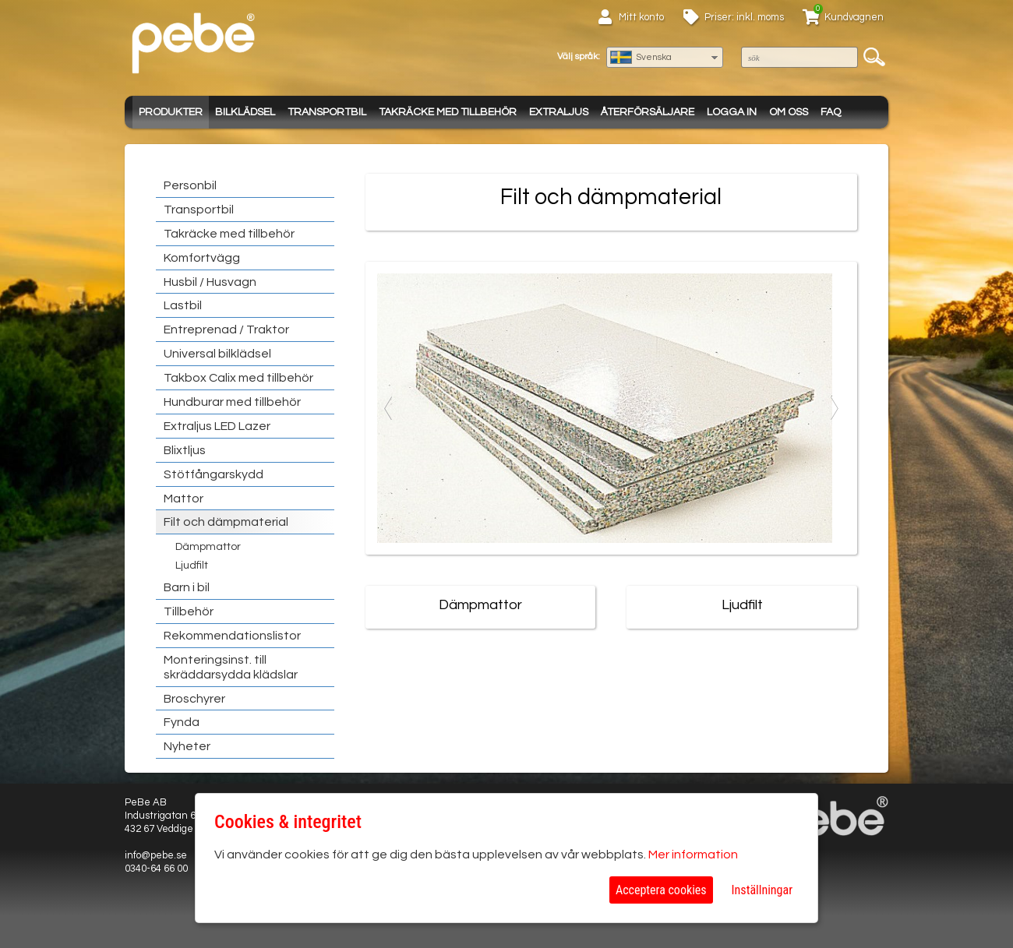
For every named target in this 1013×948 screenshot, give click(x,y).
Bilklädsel (245, 112)
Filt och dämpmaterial (226, 522)
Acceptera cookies (661, 890)
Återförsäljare (647, 112)
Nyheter (187, 746)
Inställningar (762, 890)
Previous (389, 408)
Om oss (788, 112)
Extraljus (558, 112)
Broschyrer (194, 698)
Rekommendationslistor (232, 635)
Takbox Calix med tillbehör (238, 378)
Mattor (183, 498)
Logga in (732, 112)
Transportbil (327, 112)
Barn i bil (187, 587)
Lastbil (183, 305)
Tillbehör (189, 611)
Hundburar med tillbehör (232, 402)
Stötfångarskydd (213, 474)
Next (833, 408)
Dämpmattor (208, 546)
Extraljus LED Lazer (217, 426)
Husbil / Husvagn (210, 282)
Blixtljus (185, 450)
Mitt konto (641, 17)
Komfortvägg (202, 258)
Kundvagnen (854, 17)
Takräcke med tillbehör (448, 112)
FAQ (831, 112)
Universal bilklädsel (217, 353)
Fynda (181, 722)
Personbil (190, 185)
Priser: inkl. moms (744, 17)
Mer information (693, 854)
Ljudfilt (191, 565)
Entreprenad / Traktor (226, 329)
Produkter (171, 112)
